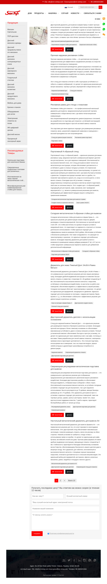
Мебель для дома (14, 103)
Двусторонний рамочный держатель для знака (64, 41)
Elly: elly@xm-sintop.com (54, 2)
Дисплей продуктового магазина (12, 96)
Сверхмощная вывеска (58, 410)
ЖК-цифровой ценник (12, 129)
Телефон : (72, 569)
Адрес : (32, 566)
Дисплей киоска (13, 134)
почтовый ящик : (25, 569)
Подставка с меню (56, 141)
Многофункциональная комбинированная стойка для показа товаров (16, 188)
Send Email (57, 49)
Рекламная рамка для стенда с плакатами (69, 105)
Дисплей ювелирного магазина (12, 70)
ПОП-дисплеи (12, 36)
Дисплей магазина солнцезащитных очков (14, 60)
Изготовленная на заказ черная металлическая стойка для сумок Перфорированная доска (16, 178)
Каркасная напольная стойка (88, 44)
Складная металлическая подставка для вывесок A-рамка (68, 199)
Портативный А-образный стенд (65, 152)
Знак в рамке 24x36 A (82, 202)
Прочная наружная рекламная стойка (67, 55)
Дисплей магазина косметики (11, 87)
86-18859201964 (97, 2)
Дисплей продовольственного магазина (14, 49)
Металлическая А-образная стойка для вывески (65, 251)
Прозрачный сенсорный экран (14, 140)
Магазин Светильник (12, 31)
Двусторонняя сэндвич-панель (84, 303)
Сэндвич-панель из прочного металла (62, 202)
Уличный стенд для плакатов (59, 306)
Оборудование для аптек (13, 113)
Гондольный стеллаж (12, 79)
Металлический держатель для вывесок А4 (64, 463)
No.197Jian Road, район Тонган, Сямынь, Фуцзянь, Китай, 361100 (57, 566)
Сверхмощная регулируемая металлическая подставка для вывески (75, 367)
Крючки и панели (13, 107)
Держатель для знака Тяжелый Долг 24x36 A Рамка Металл (73, 266)
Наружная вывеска (56, 352)
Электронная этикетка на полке (12, 120)
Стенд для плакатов (76, 90)
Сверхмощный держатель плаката (75, 352)
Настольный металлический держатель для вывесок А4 (75, 421)
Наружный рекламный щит (59, 90)
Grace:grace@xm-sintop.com (75, 2)
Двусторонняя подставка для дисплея (62, 355)
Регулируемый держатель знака (60, 406)
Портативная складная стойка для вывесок (63, 44)
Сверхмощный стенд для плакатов (87, 467)
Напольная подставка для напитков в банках (16, 161)
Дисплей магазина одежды (14, 42)
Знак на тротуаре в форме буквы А (61, 303)
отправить (37, 533)
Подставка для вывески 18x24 (60, 254)
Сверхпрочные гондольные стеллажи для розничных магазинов (15, 169)
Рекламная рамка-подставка (83, 137)
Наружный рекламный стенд (59, 94)
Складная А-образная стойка (90, 251)
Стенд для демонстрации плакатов (61, 137)
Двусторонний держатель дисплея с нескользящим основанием (73, 318)
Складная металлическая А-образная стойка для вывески (76, 213)
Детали (69, 49)
